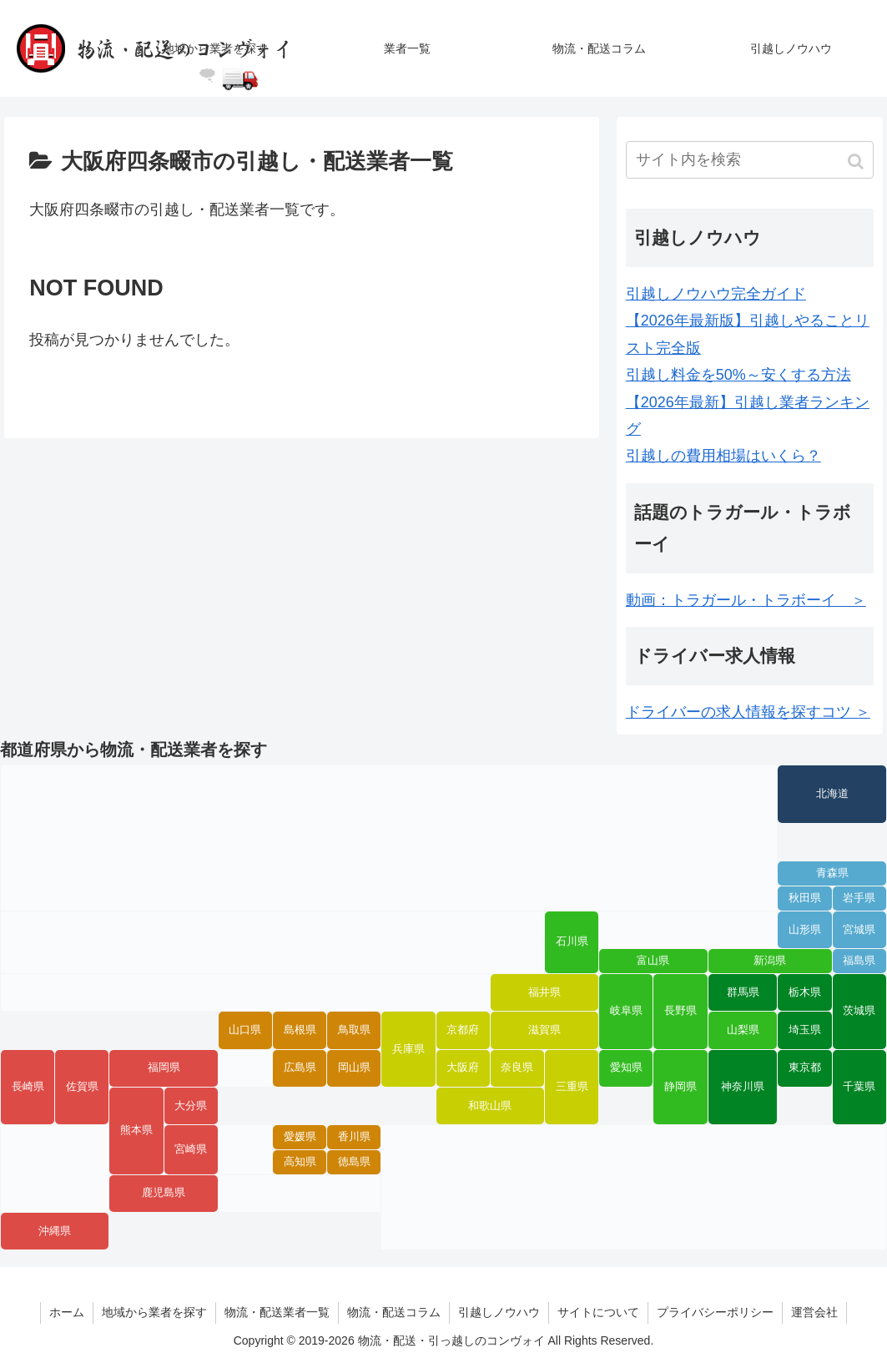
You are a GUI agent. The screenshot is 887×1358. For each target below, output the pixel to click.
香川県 (354, 1137)
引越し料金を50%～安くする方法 (738, 374)
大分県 (190, 1106)
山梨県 (743, 1030)
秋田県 (805, 898)
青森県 (832, 873)
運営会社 (814, 1312)
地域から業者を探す (154, 1312)
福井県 (544, 992)
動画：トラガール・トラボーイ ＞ (746, 600)
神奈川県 (742, 1087)
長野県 (680, 1011)
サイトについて (598, 1312)
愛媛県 (300, 1137)
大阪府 (462, 1067)
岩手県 (859, 898)
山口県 (245, 1030)
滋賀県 (544, 1030)
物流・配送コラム (394, 1312)
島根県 (300, 1030)
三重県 (572, 1087)
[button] (857, 161)
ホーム (66, 1312)
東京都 (805, 1067)
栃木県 (805, 992)
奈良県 (517, 1067)
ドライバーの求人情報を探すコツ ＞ (748, 712)
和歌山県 (490, 1106)
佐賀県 (82, 1087)
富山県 (653, 961)
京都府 (462, 1030)
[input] (750, 160)
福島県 (859, 961)
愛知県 (626, 1067)
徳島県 (354, 1162)
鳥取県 (354, 1030)
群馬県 (743, 992)
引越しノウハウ (499, 1312)
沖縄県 (54, 1231)
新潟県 (769, 961)
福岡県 (164, 1067)
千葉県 (859, 1087)
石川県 (572, 941)
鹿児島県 (163, 1193)
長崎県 (28, 1087)
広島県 (300, 1067)
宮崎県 (190, 1149)
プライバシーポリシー (715, 1312)
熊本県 (136, 1130)
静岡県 (680, 1087)
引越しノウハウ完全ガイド (716, 293)
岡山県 (354, 1067)
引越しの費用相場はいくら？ (723, 455)
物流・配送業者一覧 (277, 1312)
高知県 (300, 1162)
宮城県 (859, 930)
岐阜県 (626, 1011)
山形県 (805, 930)
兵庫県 (408, 1049)
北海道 (832, 794)
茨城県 (859, 1011)
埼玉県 (805, 1030)
